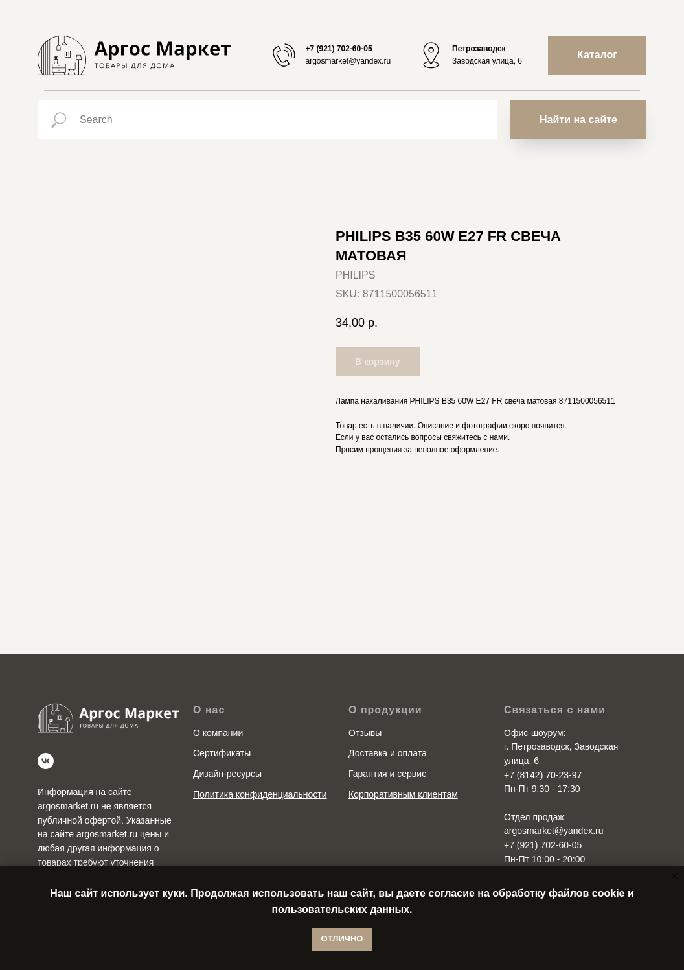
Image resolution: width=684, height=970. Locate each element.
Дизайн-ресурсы (227, 773)
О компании (218, 733)
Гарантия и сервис (387, 773)
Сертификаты (222, 753)
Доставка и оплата (387, 753)
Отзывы (365, 733)
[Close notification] (674, 876)
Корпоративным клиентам (403, 794)
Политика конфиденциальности (260, 794)
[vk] (46, 761)
